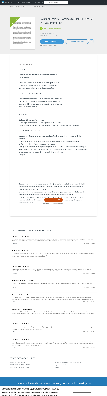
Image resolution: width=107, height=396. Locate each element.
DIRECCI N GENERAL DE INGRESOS (20, 365)
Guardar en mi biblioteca (77, 41)
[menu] (104, 2)
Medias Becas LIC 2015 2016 (17, 362)
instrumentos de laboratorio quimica (19, 367)
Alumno (57, 367)
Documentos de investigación (24, 2)
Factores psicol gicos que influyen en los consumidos (68, 362)
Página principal (15, 6)
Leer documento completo (52, 41)
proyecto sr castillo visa (61, 365)
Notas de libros (39, 2)
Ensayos (25, 6)
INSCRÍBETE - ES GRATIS (53, 390)
